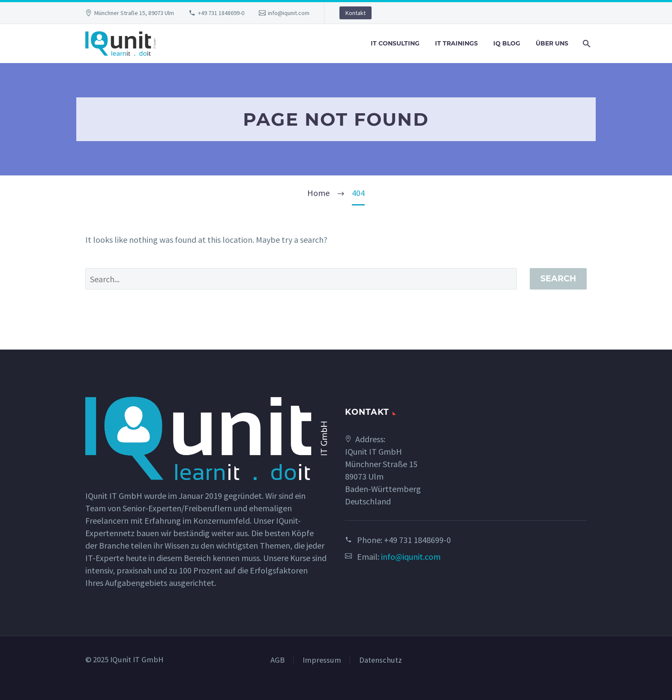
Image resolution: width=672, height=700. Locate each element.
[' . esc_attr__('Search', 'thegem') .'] (301, 279)
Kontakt (355, 13)
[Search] (585, 43)
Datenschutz (380, 660)
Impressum (322, 660)
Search (558, 279)
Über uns (552, 43)
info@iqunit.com (288, 13)
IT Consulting (395, 43)
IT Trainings (456, 43)
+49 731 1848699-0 (221, 13)
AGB (277, 660)
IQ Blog (506, 43)
